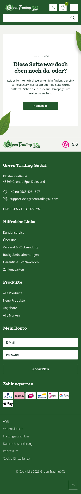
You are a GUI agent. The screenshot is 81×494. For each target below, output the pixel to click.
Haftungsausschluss (16, 436)
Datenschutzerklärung (17, 444)
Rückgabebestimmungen (21, 255)
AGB (6, 421)
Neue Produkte (14, 300)
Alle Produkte (12, 293)
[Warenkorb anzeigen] (63, 7)
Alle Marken (11, 315)
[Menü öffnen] (74, 7)
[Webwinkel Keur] (70, 144)
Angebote (10, 308)
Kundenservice (13, 232)
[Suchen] (72, 18)
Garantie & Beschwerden (21, 262)
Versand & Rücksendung (20, 247)
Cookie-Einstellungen (17, 458)
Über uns (9, 240)
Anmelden (40, 369)
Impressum (10, 451)
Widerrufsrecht (13, 429)
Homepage (40, 105)
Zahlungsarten (13, 269)
